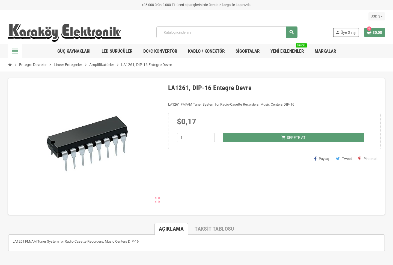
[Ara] (226, 32)
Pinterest (367, 158)
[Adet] (196, 137)
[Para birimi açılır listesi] (376, 16)
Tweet (344, 158)
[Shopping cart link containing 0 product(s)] (374, 32)
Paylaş (321, 158)
